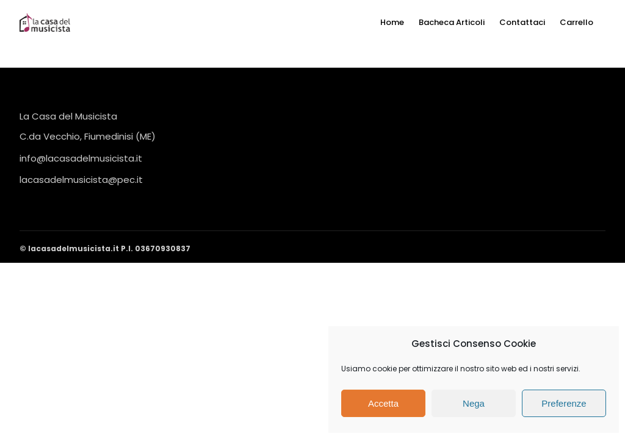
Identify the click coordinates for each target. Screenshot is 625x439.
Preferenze (563, 403)
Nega (474, 403)
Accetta (383, 403)
